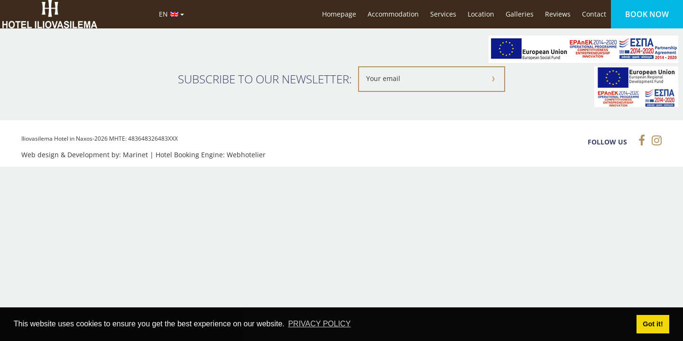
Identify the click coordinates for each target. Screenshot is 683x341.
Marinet (135, 154)
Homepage (339, 13)
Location (481, 13)
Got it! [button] (653, 324)
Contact (594, 13)
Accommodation (393, 13)
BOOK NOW (647, 14)
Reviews (558, 13)
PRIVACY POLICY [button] (319, 324)
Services (443, 13)
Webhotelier (246, 154)
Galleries (520, 13)
